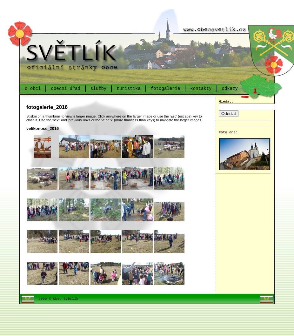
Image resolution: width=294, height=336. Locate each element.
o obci (33, 88)
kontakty (200, 88)
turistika (129, 88)
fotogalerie (165, 88)
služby (98, 88)
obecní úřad (65, 88)
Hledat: (227, 102)
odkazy (229, 88)
